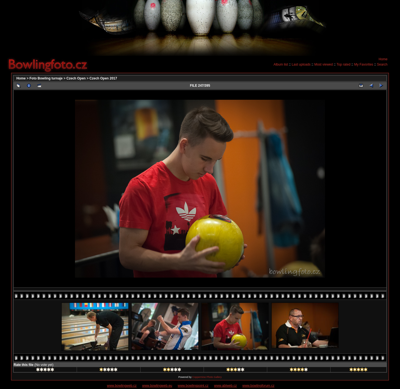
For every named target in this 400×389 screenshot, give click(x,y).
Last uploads (301, 64)
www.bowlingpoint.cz (193, 386)
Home (383, 59)
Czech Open (76, 78)
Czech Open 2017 (103, 78)
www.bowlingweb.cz (122, 386)
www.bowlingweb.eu (157, 386)
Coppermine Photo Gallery (207, 377)
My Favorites (363, 64)
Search (382, 64)
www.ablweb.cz (225, 386)
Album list (281, 64)
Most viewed (323, 64)
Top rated (344, 64)
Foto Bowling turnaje (45, 78)
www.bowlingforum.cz (258, 386)
